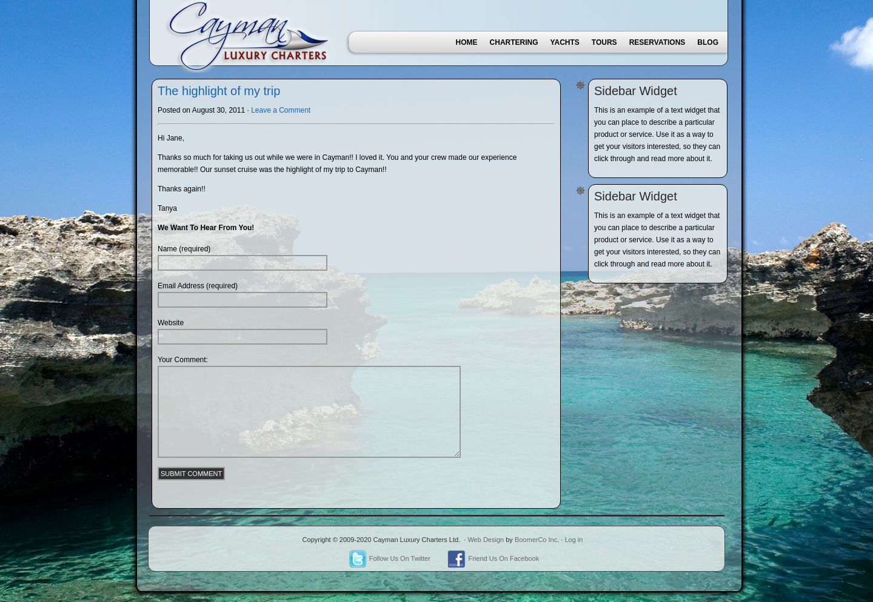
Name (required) (184, 249)
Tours (604, 42)
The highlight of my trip (219, 91)
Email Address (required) (198, 286)
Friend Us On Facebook (493, 558)
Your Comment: (183, 360)
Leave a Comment (280, 110)
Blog (707, 42)
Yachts (565, 42)
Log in (573, 539)
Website (171, 323)
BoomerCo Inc (536, 539)
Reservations (657, 42)
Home (467, 42)
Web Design (485, 539)
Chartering (514, 42)
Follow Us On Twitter (389, 558)
